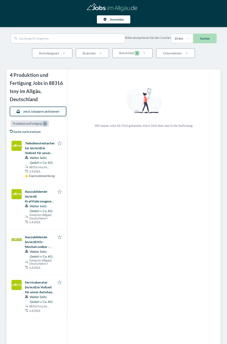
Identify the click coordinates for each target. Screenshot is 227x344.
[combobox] (68, 38)
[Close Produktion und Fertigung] (44, 123)
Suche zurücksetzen (25, 131)
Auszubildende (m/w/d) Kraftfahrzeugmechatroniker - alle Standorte (39, 201)
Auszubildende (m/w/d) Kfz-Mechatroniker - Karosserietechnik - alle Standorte (39, 246)
